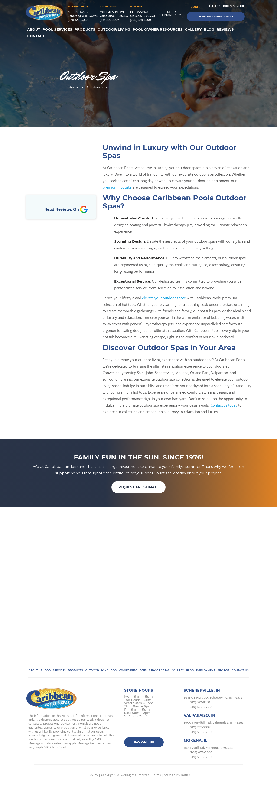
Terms (156, 775)
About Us (35, 670)
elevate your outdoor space (164, 298)
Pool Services (57, 29)
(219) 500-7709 (200, 707)
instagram (146, 728)
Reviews (225, 29)
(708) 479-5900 (140, 20)
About (33, 29)
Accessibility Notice (177, 775)
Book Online (61, 177)
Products (85, 29)
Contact (36, 36)
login (196, 7)
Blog (209, 29)
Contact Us (240, 670)
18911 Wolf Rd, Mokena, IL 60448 (208, 747)
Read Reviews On (66, 209)
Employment (205, 670)
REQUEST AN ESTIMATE (138, 487)
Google (155, 728)
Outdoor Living (114, 29)
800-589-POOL (234, 6)
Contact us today (224, 405)
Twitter (137, 728)
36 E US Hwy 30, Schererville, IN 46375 (213, 697)
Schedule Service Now (216, 16)
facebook (128, 728)
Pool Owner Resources (157, 29)
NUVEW (92, 775)
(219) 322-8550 (78, 20)
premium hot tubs (117, 187)
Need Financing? (171, 13)
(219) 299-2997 (109, 20)
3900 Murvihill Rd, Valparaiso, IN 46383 (214, 722)
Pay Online (144, 742)
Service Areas (159, 670)
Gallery (193, 29)
